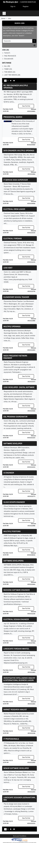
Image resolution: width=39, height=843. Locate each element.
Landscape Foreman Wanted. (16, 649)
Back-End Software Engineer (16, 590)
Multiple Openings (11, 326)
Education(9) (8, 59)
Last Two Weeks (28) (12, 75)
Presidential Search (12, 117)
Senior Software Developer (16, 768)
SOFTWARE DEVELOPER (12, 443)
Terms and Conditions (19, 836)
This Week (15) (9, 72)
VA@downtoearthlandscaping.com (15, 663)
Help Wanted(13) (10, 56)
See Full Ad (26, 106)
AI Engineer (8, 473)
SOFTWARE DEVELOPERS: (13, 561)
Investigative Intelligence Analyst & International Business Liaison (19, 679)
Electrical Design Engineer (16, 619)
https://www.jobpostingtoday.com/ (16, 279)
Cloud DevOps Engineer (14, 502)
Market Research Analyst (15, 709)
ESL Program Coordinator (15, 417)
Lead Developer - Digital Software (18, 387)
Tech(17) (7, 53)
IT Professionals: (11, 739)
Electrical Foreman (12, 238)
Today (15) (8, 69)
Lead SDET (7, 268)
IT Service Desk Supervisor (15, 180)
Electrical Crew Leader (14, 209)
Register (25, 6)
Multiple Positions (11, 531)
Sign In (13, 6)
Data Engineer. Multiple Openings (18, 150)
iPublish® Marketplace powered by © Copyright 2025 (19, 840)
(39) (5, 50)
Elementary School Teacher (16, 297)
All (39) (7, 66)
